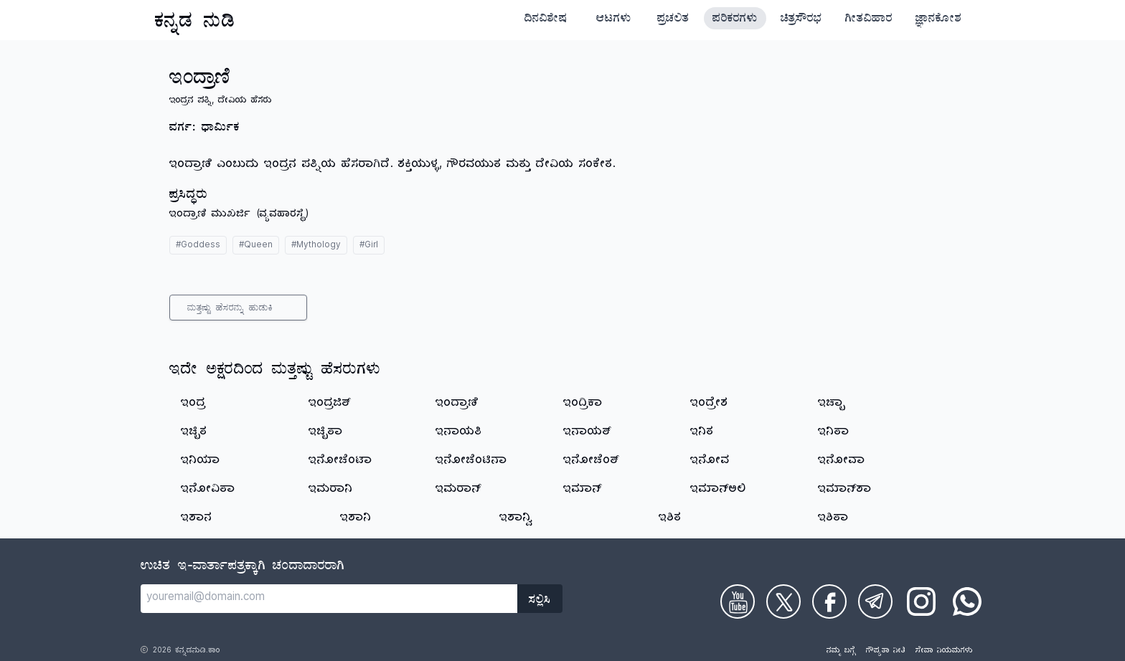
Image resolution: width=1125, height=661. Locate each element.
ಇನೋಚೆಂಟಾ (340, 462)
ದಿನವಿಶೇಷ (546, 20)
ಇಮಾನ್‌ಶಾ (845, 490)
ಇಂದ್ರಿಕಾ (583, 404)
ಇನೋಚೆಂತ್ (591, 462)
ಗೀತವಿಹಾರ (869, 20)
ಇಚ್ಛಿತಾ (326, 433)
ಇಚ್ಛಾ (831, 404)
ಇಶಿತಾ (833, 519)
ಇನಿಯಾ (200, 462)
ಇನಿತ (702, 433)
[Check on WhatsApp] (967, 601)
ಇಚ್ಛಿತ (194, 433)
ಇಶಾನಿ (356, 519)
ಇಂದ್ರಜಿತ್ (330, 404)
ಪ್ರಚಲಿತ (673, 20)
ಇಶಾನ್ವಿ (515, 519)
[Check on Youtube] (737, 601)
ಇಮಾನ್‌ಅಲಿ (718, 490)
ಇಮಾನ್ (582, 490)
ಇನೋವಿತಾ (208, 490)
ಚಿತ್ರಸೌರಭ (801, 20)
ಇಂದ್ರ (193, 404)
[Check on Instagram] (921, 601)
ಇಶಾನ (196, 519)
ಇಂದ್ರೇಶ (709, 404)
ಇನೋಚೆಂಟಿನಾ (471, 462)
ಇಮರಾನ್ (458, 490)
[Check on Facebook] (829, 601)
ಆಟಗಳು (613, 20)
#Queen (256, 246)
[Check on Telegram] (875, 601)
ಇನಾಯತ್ (587, 433)
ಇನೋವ (710, 462)
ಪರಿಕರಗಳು (735, 20)
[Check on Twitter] (783, 601)
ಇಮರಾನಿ (331, 490)
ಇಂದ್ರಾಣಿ (457, 404)
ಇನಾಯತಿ (459, 433)
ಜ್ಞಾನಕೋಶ (938, 20)
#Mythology (316, 246)
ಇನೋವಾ (841, 462)
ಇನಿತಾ (833, 433)
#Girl (368, 246)
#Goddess (198, 246)
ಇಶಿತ (670, 519)
